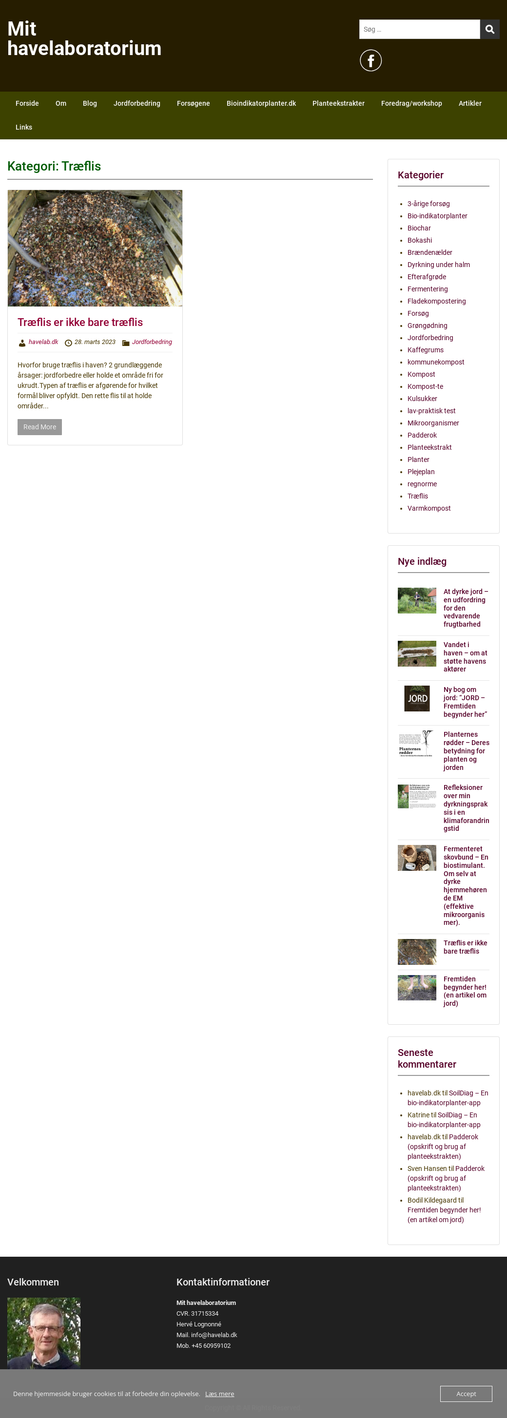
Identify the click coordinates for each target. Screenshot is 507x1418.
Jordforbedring (137, 103)
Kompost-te (425, 386)
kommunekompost (436, 362)
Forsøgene (193, 103)
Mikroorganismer (433, 423)
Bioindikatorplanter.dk (261, 103)
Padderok (422, 435)
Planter (418, 459)
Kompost (421, 374)
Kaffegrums (426, 350)
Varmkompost (429, 508)
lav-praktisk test (432, 411)
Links (24, 127)
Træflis (418, 496)
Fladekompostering (437, 301)
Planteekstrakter (338, 103)
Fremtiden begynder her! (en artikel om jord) (465, 991)
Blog (90, 103)
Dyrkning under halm (439, 264)
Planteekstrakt (430, 447)
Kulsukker (422, 398)
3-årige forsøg (429, 204)
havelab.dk (43, 341)
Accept (466, 1393)
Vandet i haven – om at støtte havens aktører (466, 657)
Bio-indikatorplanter (438, 216)
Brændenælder (430, 252)
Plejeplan (421, 472)
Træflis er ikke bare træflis (80, 322)
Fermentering (428, 289)
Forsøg (418, 313)
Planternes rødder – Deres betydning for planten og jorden (466, 750)
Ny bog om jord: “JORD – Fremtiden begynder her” (465, 702)
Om (61, 103)
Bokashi (420, 240)
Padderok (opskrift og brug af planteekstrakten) (443, 1146)
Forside (27, 103)
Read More (39, 427)
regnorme (422, 484)
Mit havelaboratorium (84, 39)
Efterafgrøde (427, 277)
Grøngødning (428, 325)
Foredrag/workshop (411, 103)
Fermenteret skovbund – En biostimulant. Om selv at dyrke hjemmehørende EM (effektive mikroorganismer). (466, 885)
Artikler (470, 103)
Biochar (419, 228)
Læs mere (219, 1393)
